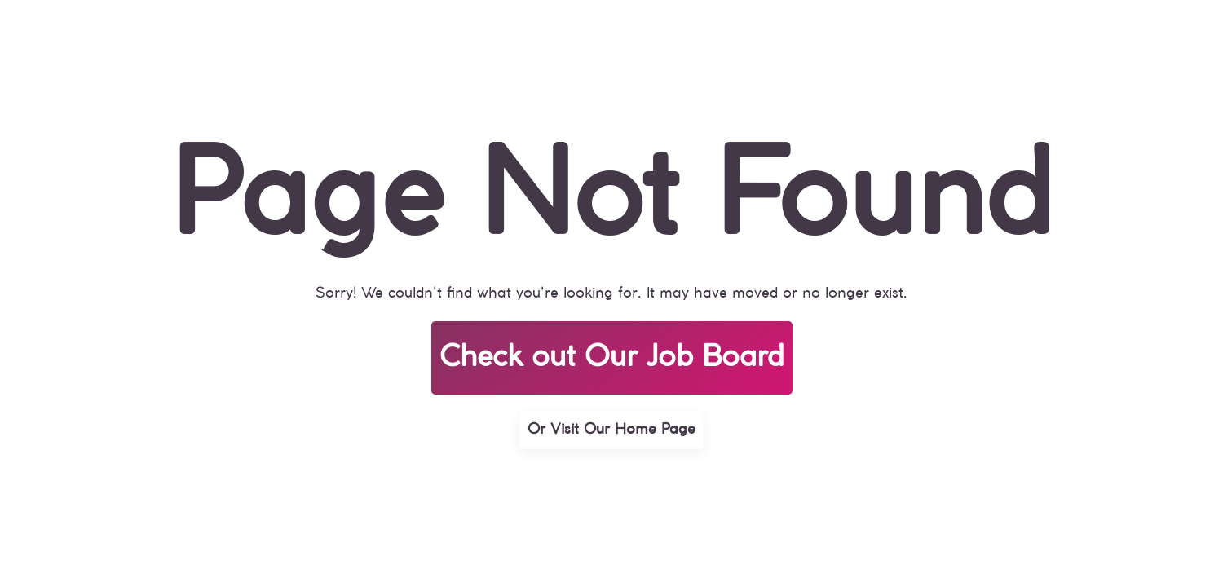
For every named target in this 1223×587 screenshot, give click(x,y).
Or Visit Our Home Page (611, 429)
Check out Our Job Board (611, 358)
